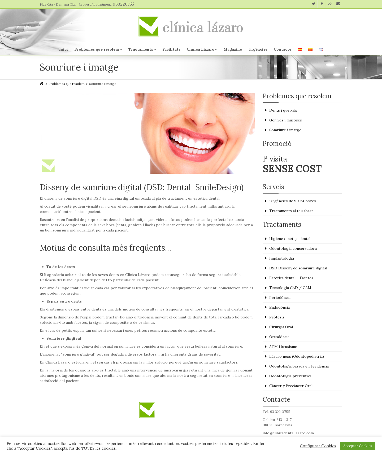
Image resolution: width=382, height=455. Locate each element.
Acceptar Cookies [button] (357, 446)
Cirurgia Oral (281, 327)
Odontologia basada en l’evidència (299, 366)
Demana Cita (66, 4)
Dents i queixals (283, 110)
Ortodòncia (279, 336)
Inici (63, 49)
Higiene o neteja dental (289, 238)
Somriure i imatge (285, 130)
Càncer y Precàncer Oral (290, 385)
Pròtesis (276, 317)
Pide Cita (46, 4)
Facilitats (171, 49)
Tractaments (142, 49)
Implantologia (281, 258)
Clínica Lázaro (202, 49)
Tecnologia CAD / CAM (290, 287)
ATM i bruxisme (283, 346)
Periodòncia (279, 297)
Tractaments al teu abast (291, 210)
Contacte (282, 49)
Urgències (257, 49)
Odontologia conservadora (293, 248)
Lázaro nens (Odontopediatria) (296, 356)
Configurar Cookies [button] (318, 446)
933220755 (123, 4)
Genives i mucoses (285, 120)
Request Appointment (95, 4)
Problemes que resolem (98, 49)
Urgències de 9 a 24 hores (292, 201)
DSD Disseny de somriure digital (298, 268)
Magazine (233, 49)
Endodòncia (279, 307)
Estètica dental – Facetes (291, 277)
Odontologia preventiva (290, 376)
